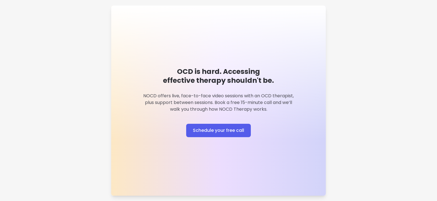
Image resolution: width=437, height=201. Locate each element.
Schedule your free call (218, 130)
